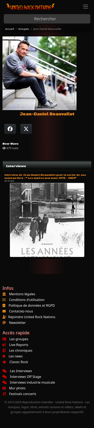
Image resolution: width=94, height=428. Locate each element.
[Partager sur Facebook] (10, 129)
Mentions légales (22, 294)
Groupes (23, 29)
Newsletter (17, 322)
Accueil (9, 29)
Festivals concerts (19, 394)
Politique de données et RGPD (32, 305)
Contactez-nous (21, 311)
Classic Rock (15, 362)
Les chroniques (17, 350)
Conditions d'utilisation (26, 299)
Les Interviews (17, 371)
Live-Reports (15, 344)
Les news (12, 356)
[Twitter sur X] (26, 129)
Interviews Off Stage (21, 376)
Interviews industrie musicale (28, 382)
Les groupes (15, 339)
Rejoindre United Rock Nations (31, 317)
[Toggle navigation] (85, 6)
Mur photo (14, 388)
